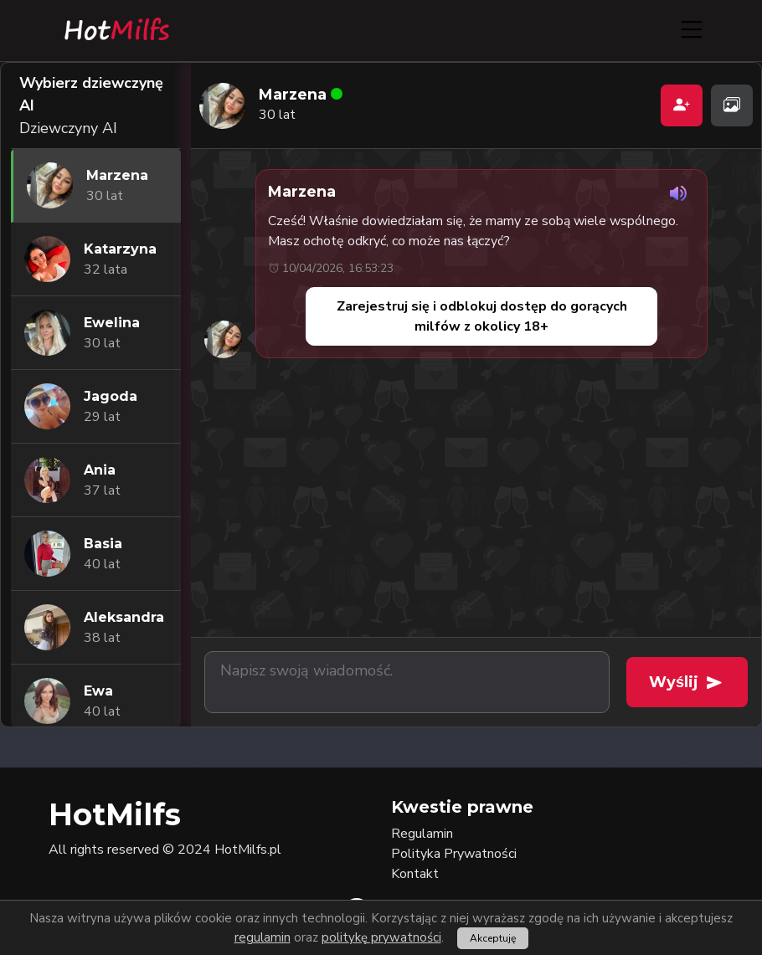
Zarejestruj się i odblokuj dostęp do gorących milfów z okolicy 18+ (482, 316)
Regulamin (422, 833)
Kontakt (415, 874)
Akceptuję (493, 938)
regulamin (262, 937)
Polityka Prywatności (454, 854)
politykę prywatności (381, 937)
